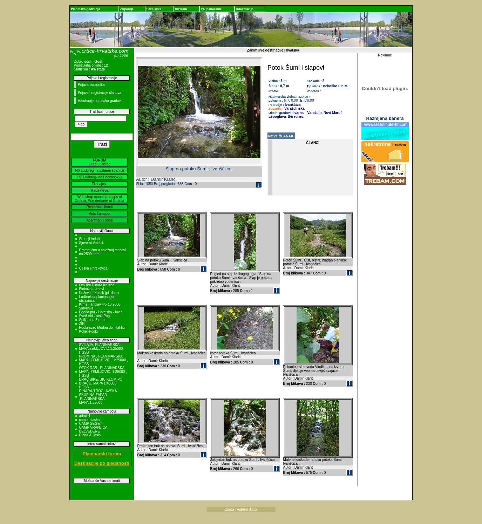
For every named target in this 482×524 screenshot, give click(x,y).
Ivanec (298, 113)
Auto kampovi (99, 214)
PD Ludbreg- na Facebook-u (99, 177)
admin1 (84, 416)
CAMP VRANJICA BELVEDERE (93, 429)
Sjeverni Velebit (91, 243)
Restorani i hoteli (100, 207)
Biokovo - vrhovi (91, 289)
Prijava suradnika (91, 85)
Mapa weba (99, 190)
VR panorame (211, 9)
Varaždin (314, 113)
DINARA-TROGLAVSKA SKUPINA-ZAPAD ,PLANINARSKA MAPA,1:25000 (98, 396)
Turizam (180, 9)
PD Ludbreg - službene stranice (99, 170)
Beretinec (295, 116)
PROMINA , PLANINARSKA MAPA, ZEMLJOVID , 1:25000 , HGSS (103, 360)
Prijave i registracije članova (99, 93)
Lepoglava (277, 116)
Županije (127, 9)
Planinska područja (85, 9)
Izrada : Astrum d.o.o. (241, 509)
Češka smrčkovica (93, 268)
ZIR (81, 324)
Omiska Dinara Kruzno (96, 285)
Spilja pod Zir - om (93, 320)
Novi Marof (332, 113)
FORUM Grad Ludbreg (99, 162)
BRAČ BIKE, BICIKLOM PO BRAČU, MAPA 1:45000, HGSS (100, 383)
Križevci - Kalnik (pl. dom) (98, 293)
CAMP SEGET (90, 424)
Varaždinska (294, 108)
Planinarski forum (102, 453)
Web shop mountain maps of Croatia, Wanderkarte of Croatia (99, 199)
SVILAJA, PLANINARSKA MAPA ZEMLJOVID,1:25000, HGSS (101, 348)
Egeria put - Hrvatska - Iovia (100, 312)
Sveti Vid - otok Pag (94, 316)
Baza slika (154, 9)
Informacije (244, 9)
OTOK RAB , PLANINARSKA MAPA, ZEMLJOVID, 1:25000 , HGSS (103, 371)
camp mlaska (89, 420)
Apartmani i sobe (99, 220)
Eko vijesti (99, 184)
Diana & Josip (90, 435)
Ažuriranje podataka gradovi (100, 101)
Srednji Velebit (90, 239)
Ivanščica (293, 105)
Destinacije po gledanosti (101, 463)
